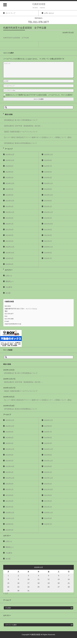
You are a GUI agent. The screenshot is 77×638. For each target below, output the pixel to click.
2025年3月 (48, 177)
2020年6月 (9, 264)
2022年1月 (9, 224)
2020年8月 (9, 258)
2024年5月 (9, 195)
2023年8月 (48, 201)
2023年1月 (48, 206)
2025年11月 (48, 154)
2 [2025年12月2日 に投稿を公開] (18, 575)
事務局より (10, 281)
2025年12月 (10, 154)
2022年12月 (10, 212)
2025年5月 (48, 172)
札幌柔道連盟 (38, 4)
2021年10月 (48, 224)
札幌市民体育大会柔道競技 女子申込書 (16, 37)
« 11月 (5, 593)
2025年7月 (48, 166)
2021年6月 (48, 229)
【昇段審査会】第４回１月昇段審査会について (20, 120)
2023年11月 (48, 195)
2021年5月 (9, 235)
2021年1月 (48, 241)
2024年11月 (48, 183)
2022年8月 (9, 218)
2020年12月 (10, 247)
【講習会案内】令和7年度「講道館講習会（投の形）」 (23, 126)
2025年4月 (9, 177)
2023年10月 (10, 201)
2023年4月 (9, 206)
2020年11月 (48, 247)
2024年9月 (9, 189)
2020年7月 (48, 258)
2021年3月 (9, 241)
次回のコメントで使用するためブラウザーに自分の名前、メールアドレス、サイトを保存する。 (38, 95)
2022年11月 (48, 212)
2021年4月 (48, 235)
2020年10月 (10, 253)
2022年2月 (48, 218)
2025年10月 (10, 160)
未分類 (8, 293)
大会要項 (9, 287)
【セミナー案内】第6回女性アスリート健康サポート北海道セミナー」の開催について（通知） (38, 137)
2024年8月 (48, 189)
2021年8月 (9, 229)
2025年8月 (9, 166)
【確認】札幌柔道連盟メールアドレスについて (20, 132)
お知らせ (9, 276)
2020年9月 (48, 253)
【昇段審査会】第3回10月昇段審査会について (20, 143)
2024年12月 (10, 183)
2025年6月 (9, 172)
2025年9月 (48, 160)
